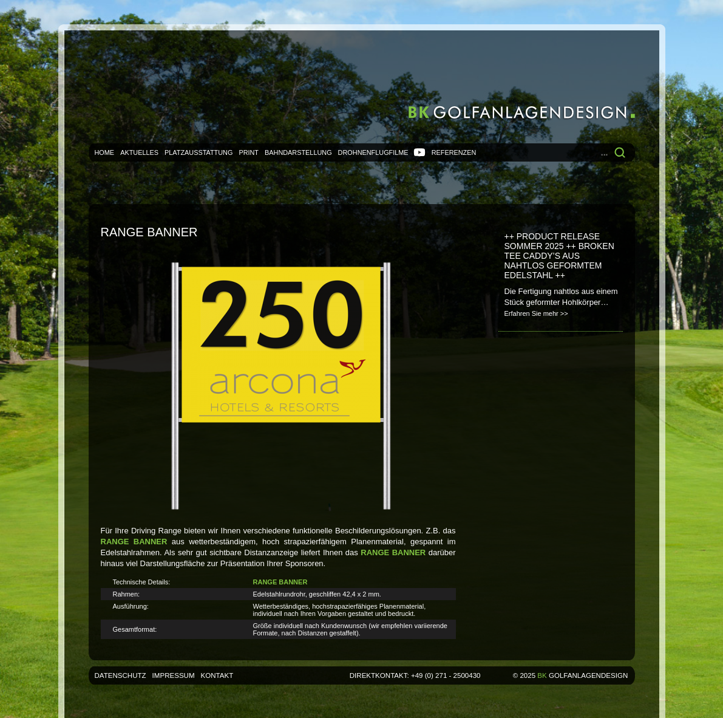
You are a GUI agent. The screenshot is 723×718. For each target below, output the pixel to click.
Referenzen (454, 152)
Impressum (173, 675)
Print (249, 152)
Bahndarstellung (298, 152)
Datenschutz (120, 675)
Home (105, 152)
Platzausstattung (199, 152)
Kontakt (217, 675)
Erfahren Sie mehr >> (536, 313)
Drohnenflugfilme (373, 152)
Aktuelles (139, 152)
